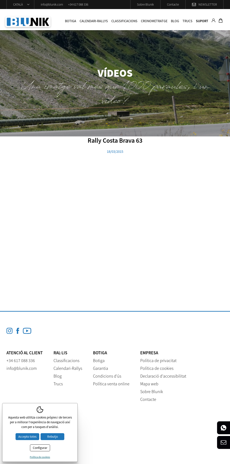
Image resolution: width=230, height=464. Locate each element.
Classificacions (124, 21)
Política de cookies (156, 368)
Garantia (100, 368)
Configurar (40, 448)
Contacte (173, 4)
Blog (175, 21)
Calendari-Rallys (94, 21)
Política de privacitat (158, 360)
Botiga (70, 21)
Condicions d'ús (107, 376)
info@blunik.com (52, 4)
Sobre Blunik (145, 4)
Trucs (187, 21)
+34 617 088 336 (78, 4)
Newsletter (207, 4)
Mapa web (149, 383)
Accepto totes (27, 436)
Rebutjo (52, 436)
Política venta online (111, 383)
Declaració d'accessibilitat (163, 376)
